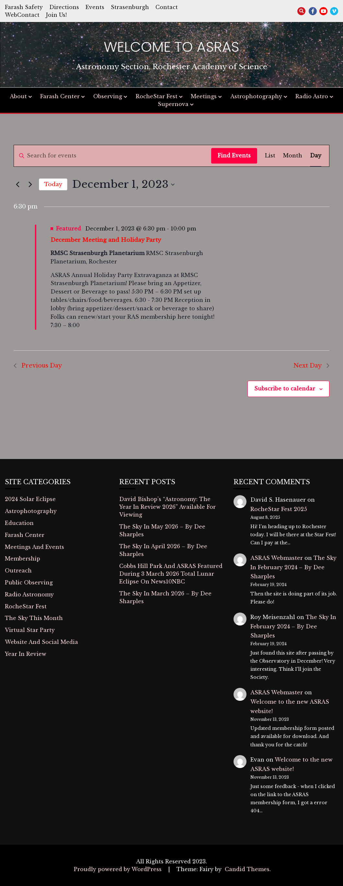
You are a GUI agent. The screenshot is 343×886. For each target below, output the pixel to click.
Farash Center (60, 96)
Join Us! (56, 15)
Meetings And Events (34, 547)
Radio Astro (311, 96)
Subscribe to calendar (284, 388)
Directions (64, 7)
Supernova (173, 104)
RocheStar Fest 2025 (278, 509)
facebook (313, 11)
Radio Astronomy (29, 594)
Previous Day (38, 365)
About (18, 96)
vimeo (334, 11)
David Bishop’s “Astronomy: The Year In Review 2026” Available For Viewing (167, 507)
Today (53, 184)
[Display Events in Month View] (292, 155)
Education (19, 523)
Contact (166, 7)
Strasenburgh (130, 7)
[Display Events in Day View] (315, 155)
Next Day (311, 365)
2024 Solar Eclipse (30, 499)
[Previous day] (17, 184)
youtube (323, 11)
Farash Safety (24, 7)
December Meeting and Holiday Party (106, 240)
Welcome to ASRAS (171, 47)
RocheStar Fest (156, 96)
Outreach (18, 570)
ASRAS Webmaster (276, 558)
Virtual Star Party (30, 630)
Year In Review (25, 654)
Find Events (234, 155)
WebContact (22, 15)
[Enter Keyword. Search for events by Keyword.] (112, 155)
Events (95, 7)
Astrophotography (256, 96)
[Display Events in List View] (270, 155)
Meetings (204, 96)
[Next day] (30, 184)
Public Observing (29, 582)
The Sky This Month (34, 618)
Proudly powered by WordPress (118, 869)
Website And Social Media (41, 642)
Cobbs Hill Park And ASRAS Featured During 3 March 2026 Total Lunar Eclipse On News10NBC (171, 574)
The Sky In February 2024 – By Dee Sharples (293, 567)
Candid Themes (247, 869)
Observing (107, 96)
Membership (22, 558)
